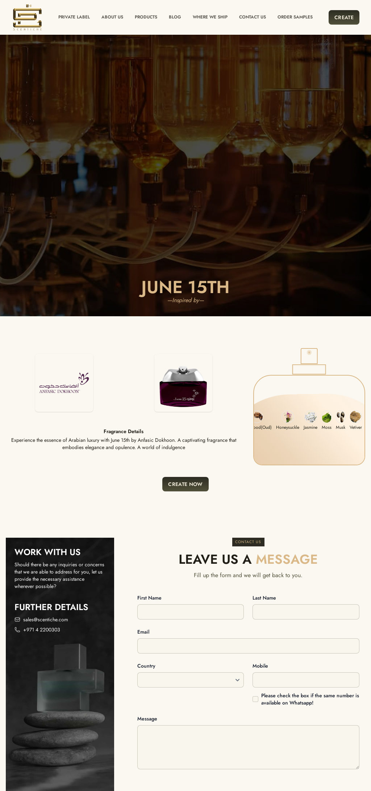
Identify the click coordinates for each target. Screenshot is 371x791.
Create (344, 17)
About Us (112, 17)
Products (146, 17)
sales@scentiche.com (45, 619)
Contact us (252, 17)
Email (143, 631)
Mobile (260, 665)
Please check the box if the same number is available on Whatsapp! (310, 699)
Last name (264, 597)
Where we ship (210, 17)
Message (147, 718)
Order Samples (295, 17)
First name (149, 597)
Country (146, 665)
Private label (74, 17)
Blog (175, 17)
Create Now (185, 484)
